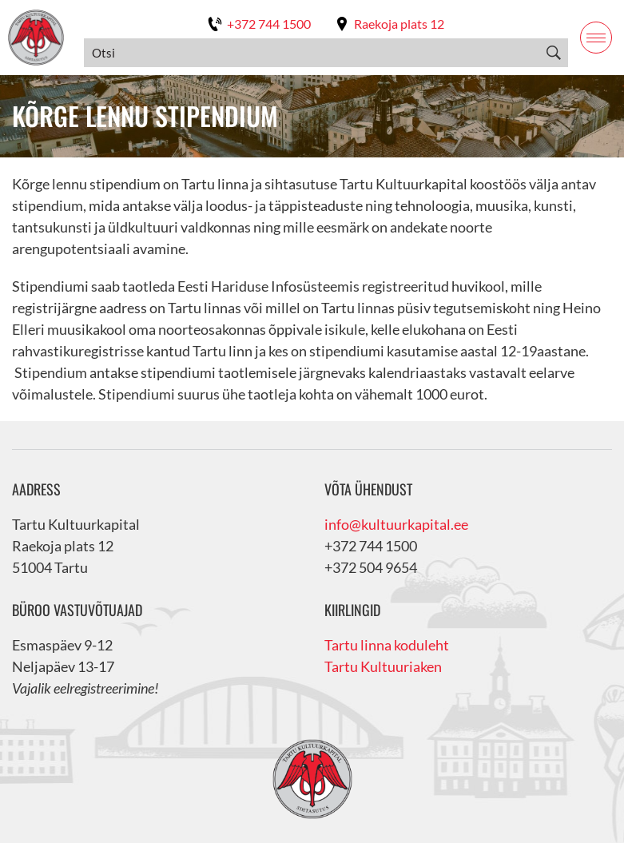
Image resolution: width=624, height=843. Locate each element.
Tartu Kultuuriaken (383, 666)
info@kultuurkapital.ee (396, 524)
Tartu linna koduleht (386, 645)
